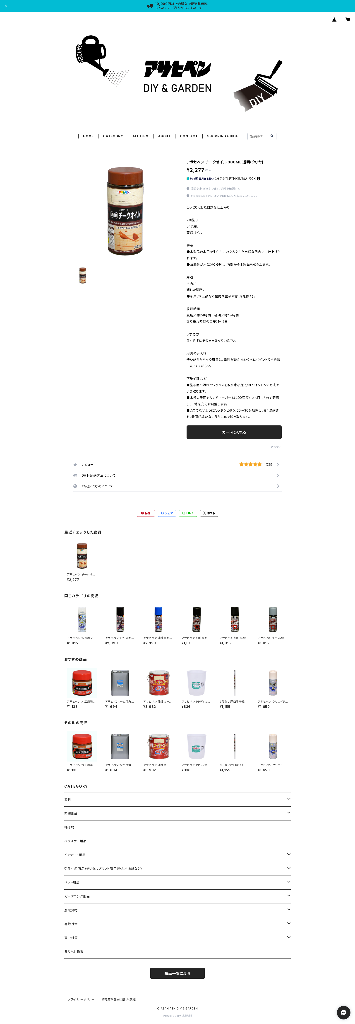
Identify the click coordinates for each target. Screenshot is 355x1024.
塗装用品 (71, 813)
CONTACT (189, 136)
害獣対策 (71, 924)
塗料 (67, 799)
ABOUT (164, 136)
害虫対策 (71, 938)
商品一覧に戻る (177, 973)
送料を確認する (230, 188)
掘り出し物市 (74, 952)
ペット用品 (72, 882)
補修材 (69, 827)
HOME (88, 136)
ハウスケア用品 (75, 841)
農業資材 (71, 910)
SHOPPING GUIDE (222, 136)
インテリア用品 (75, 855)
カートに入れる (234, 432)
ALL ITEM (140, 136)
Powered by (177, 1015)
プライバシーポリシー (81, 999)
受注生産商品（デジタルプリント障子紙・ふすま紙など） (103, 869)
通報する (276, 447)
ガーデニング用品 (77, 896)
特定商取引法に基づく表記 (119, 999)
